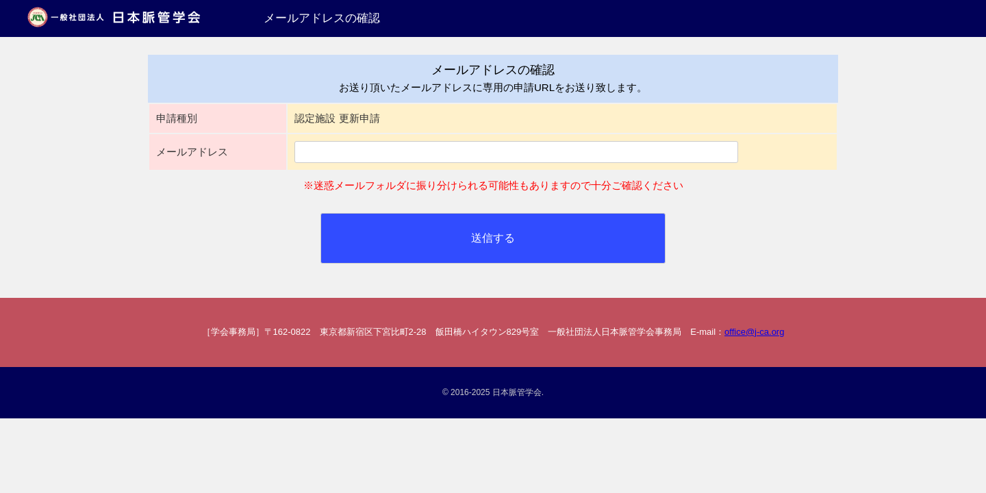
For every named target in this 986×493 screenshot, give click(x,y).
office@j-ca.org (754, 332)
